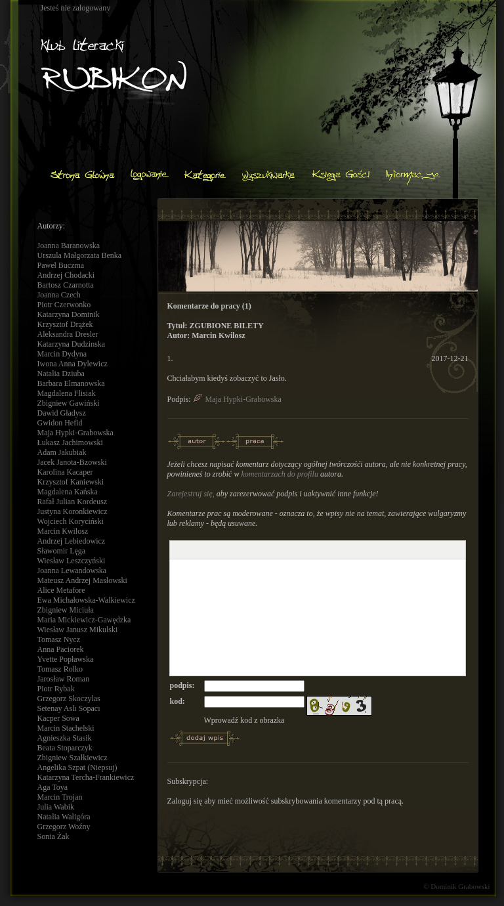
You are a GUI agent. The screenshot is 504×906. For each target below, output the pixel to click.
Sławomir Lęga (61, 550)
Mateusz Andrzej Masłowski (82, 580)
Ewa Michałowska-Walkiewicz (86, 600)
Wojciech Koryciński (70, 521)
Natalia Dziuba (61, 373)
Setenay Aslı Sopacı (68, 708)
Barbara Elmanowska (71, 383)
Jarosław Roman (63, 678)
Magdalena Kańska (67, 491)
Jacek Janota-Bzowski (72, 462)
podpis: (182, 685)
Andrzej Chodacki (66, 275)
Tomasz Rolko (60, 669)
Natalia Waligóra (64, 816)
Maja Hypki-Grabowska (75, 432)
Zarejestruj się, (191, 493)
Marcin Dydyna (62, 353)
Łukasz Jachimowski (70, 442)
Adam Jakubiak (62, 452)
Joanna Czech (59, 294)
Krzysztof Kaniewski (70, 481)
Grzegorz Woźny (64, 826)
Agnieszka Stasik (64, 738)
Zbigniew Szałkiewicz (72, 757)
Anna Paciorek (60, 649)
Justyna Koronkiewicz (72, 511)
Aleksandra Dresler (67, 334)
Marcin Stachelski (65, 728)
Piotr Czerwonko (64, 304)
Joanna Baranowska (68, 245)
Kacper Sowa (58, 718)
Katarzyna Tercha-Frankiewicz (86, 777)
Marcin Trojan (60, 797)
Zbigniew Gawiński (68, 403)
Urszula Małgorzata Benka (79, 255)
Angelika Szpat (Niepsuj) (77, 767)
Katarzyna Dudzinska (71, 344)
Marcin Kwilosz (63, 531)
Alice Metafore (61, 590)
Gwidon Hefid (60, 422)
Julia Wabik (55, 806)
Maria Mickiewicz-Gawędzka (84, 619)
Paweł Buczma (61, 265)
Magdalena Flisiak (66, 393)
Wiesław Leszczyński (71, 560)
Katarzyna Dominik (68, 314)
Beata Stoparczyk (65, 747)
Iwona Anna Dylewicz (72, 363)
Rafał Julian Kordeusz (72, 501)
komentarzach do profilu (279, 474)
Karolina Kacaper (65, 472)
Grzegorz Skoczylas (68, 698)
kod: (177, 701)
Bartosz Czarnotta (65, 285)
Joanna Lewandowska (72, 570)
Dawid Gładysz (61, 413)
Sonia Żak (53, 836)
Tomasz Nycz (58, 639)
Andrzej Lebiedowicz (71, 541)
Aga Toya (52, 787)
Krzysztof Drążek (65, 324)
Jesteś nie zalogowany (76, 7)
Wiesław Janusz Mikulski (77, 629)
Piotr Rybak (56, 688)
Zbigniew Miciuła (65, 610)
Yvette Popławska (65, 659)
